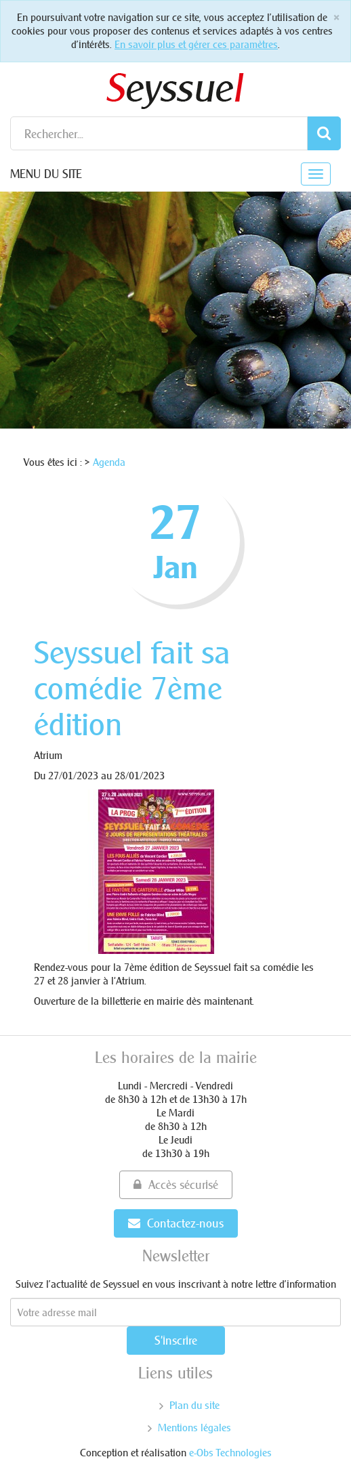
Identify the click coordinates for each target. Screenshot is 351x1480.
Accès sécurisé (175, 1184)
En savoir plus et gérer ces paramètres (196, 44)
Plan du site (194, 1405)
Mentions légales (194, 1427)
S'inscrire (175, 1340)
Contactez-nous (176, 1223)
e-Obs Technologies (230, 1452)
